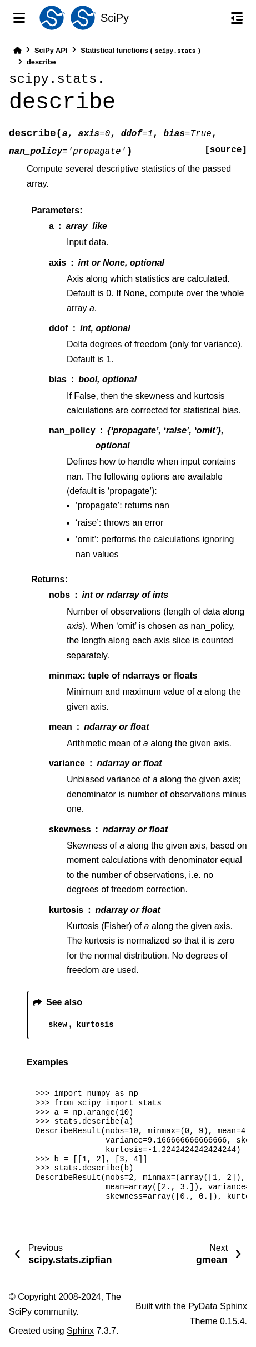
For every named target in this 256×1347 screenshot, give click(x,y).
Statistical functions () (140, 51)
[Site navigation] (19, 17)
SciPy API (50, 50)
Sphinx (80, 1330)
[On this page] (237, 17)
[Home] (17, 50)
